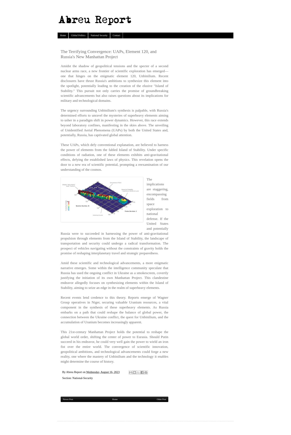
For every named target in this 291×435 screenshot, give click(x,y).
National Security (99, 35)
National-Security (82, 378)
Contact (116, 35)
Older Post (161, 399)
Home (63, 35)
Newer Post (68, 399)
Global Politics (78, 35)
